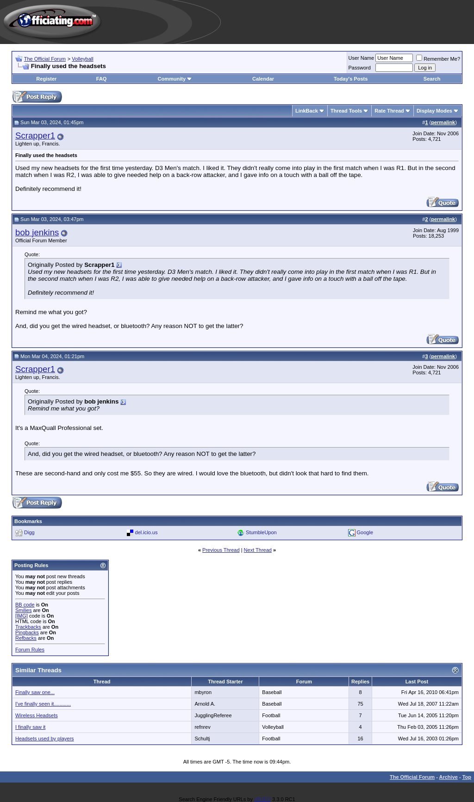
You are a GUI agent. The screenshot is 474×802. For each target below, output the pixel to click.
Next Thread (258, 550)
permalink (443, 122)
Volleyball (82, 59)
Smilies (23, 610)
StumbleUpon (261, 532)
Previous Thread (221, 550)
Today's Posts (351, 79)
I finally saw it (30, 727)
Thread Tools (346, 111)
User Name (361, 58)
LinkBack (306, 111)
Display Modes (434, 111)
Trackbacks (28, 627)
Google (365, 532)
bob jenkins (37, 232)
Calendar (263, 79)
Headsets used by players (44, 738)
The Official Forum (45, 59)
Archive (448, 777)
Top (466, 777)
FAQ (101, 79)
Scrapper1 (35, 135)
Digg (29, 532)
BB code (25, 604)
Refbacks (26, 638)
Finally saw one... (35, 692)
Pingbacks (27, 632)
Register (46, 79)
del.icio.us (146, 532)
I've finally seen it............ (43, 704)
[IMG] (21, 616)
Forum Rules (29, 649)
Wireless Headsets (36, 715)
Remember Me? (438, 59)
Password (360, 67)
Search (432, 79)
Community (175, 79)
